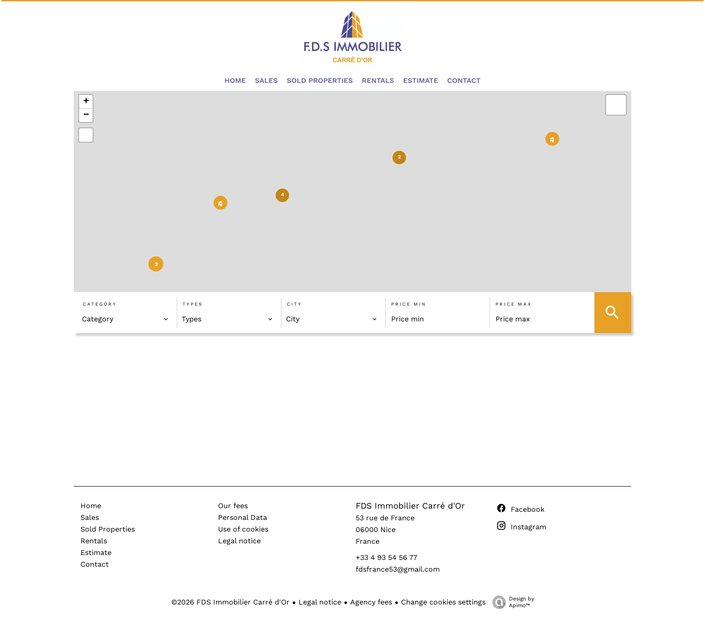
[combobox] (125, 319)
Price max (513, 304)
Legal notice (320, 602)
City (294, 304)
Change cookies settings (443, 602)
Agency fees (371, 602)
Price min (408, 304)
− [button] (86, 115)
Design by (511, 602)
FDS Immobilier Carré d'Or (410, 506)
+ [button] (86, 101)
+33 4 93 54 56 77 (386, 557)
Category (100, 304)
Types (193, 304)
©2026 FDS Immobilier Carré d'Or (230, 602)
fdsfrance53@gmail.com (398, 569)
